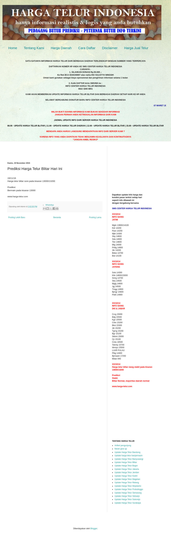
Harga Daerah (61, 48)
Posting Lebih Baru (16, 217)
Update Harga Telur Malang (127, 482)
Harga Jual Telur (136, 48)
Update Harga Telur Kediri (126, 476)
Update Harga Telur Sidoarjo (127, 496)
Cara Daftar (86, 48)
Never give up (121, 449)
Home (12, 48)
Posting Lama (95, 217)
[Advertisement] (46, 151)
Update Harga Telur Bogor (126, 466)
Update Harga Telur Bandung (127, 452)
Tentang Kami (34, 48)
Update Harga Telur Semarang (128, 493)
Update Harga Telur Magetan (127, 479)
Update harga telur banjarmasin (128, 455)
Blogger (93, 528)
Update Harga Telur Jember (127, 472)
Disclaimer (110, 48)
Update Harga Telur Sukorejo (127, 499)
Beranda (57, 217)
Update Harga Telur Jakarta (127, 469)
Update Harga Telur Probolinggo (129, 489)
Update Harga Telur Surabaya (128, 503)
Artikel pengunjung (123, 445)
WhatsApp (49, 205)
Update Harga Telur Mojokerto (128, 486)
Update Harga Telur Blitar (126, 462)
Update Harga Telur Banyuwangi (129, 459)
